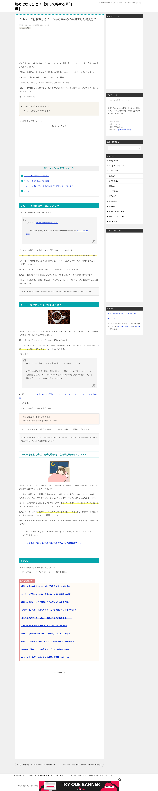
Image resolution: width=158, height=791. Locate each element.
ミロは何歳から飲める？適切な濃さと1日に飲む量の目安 (44, 626)
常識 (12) (112, 186)
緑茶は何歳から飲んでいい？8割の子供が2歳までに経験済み (45, 586)
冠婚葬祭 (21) (113, 181)
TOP (32, 775)
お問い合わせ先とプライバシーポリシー (122, 313)
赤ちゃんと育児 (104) (116, 211)
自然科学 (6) (113, 201)
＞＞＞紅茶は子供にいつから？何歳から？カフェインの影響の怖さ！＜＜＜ (54, 543)
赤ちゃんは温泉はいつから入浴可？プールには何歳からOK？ (46, 649)
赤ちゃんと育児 (25, 28)
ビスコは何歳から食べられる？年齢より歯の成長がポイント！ (46, 618)
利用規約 (137, 326)
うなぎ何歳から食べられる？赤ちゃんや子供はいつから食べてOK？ (48, 610)
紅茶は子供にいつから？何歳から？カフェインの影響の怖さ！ (46, 602)
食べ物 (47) (113, 221)
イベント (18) (113, 171)
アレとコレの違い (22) (116, 166)
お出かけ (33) (113, 161)
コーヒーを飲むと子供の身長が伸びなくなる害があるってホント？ (49, 186)
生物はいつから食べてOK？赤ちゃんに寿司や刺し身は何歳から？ (47, 641)
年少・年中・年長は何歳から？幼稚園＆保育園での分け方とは (46, 657)
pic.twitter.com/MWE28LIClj (47, 223)
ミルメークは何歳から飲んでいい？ (36, 176)
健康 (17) (112, 176)
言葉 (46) (112, 206)
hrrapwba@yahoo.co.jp (123, 130)
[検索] (124, 148)
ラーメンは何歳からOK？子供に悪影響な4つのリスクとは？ (45, 634)
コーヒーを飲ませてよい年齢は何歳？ (37, 181)
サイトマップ (112, 319)
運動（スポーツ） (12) (116, 216)
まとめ (26, 191)
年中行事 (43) (113, 191)
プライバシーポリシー (125, 326)
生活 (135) (112, 196)
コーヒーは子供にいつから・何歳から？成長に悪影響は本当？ (46, 594)
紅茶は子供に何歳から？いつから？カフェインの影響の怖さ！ (36, 765)
